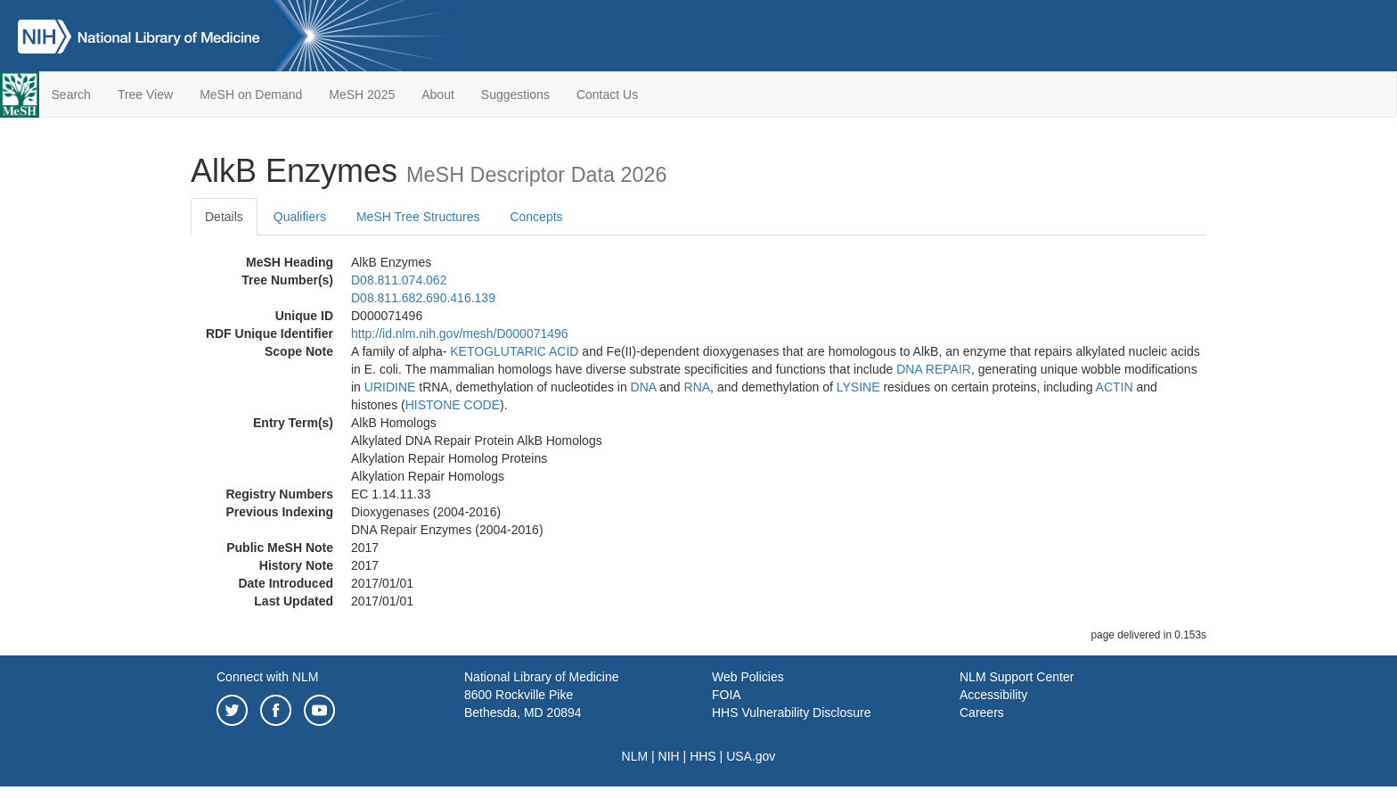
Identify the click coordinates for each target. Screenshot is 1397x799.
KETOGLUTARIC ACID (514, 351)
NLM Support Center (1017, 677)
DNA (644, 387)
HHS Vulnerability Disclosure (791, 712)
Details (224, 217)
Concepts (536, 217)
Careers (982, 712)
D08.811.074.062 (398, 280)
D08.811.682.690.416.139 (423, 298)
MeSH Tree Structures (418, 217)
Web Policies (748, 677)
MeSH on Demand (251, 94)
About (437, 94)
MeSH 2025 (362, 94)
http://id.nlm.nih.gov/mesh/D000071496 (459, 333)
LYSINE (858, 387)
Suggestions (515, 94)
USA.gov (750, 756)
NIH (669, 756)
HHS (703, 756)
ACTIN (1114, 387)
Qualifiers (300, 217)
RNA (697, 387)
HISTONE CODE (452, 405)
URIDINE (390, 387)
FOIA (726, 695)
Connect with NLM (267, 677)
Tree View (145, 94)
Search (71, 94)
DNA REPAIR (933, 369)
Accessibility (993, 695)
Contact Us (607, 94)
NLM (635, 756)
